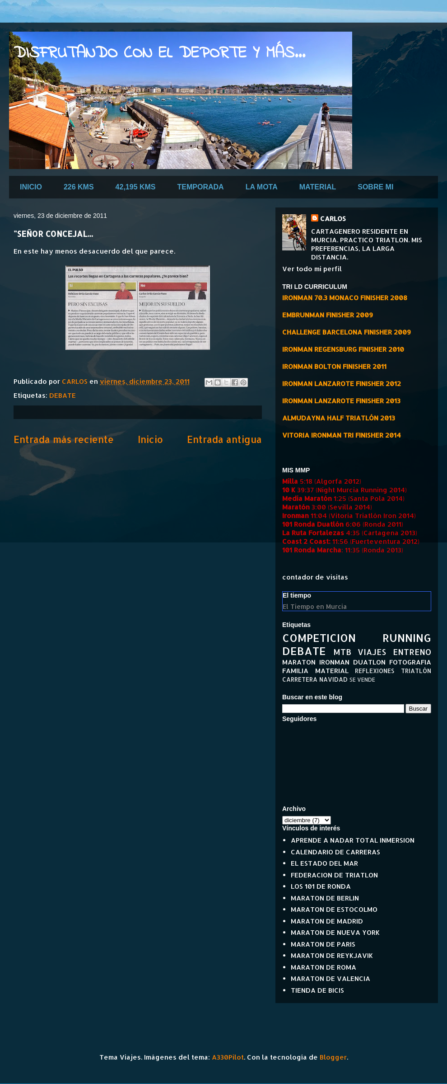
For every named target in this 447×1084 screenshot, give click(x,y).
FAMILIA (295, 670)
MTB (342, 651)
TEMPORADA (200, 187)
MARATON (299, 662)
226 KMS (79, 187)
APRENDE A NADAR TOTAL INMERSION (352, 840)
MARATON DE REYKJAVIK (332, 955)
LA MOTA (262, 187)
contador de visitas (315, 577)
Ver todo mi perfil (312, 268)
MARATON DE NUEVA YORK (335, 932)
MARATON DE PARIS (323, 944)
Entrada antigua (224, 439)
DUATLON (369, 662)
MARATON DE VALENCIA (330, 978)
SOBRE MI (375, 187)
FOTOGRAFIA (410, 662)
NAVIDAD (333, 679)
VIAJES (372, 651)
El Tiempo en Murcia (315, 606)
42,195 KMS (136, 187)
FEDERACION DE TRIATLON (334, 875)
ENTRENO (412, 651)
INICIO (31, 187)
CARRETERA (299, 679)
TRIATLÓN (416, 670)
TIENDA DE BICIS (317, 990)
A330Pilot (228, 1057)
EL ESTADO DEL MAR (324, 863)
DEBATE (62, 395)
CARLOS (333, 218)
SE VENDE (362, 679)
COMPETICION (319, 638)
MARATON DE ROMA (323, 967)
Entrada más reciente (64, 439)
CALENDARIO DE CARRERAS (335, 852)
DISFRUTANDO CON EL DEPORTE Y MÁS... (159, 54)
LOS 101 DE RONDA (321, 886)
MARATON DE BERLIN (325, 898)
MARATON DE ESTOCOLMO (334, 909)
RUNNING (406, 638)
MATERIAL (317, 187)
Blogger (333, 1057)
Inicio (150, 439)
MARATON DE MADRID (327, 921)
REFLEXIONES (374, 670)
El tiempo (297, 595)
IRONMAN (334, 662)
